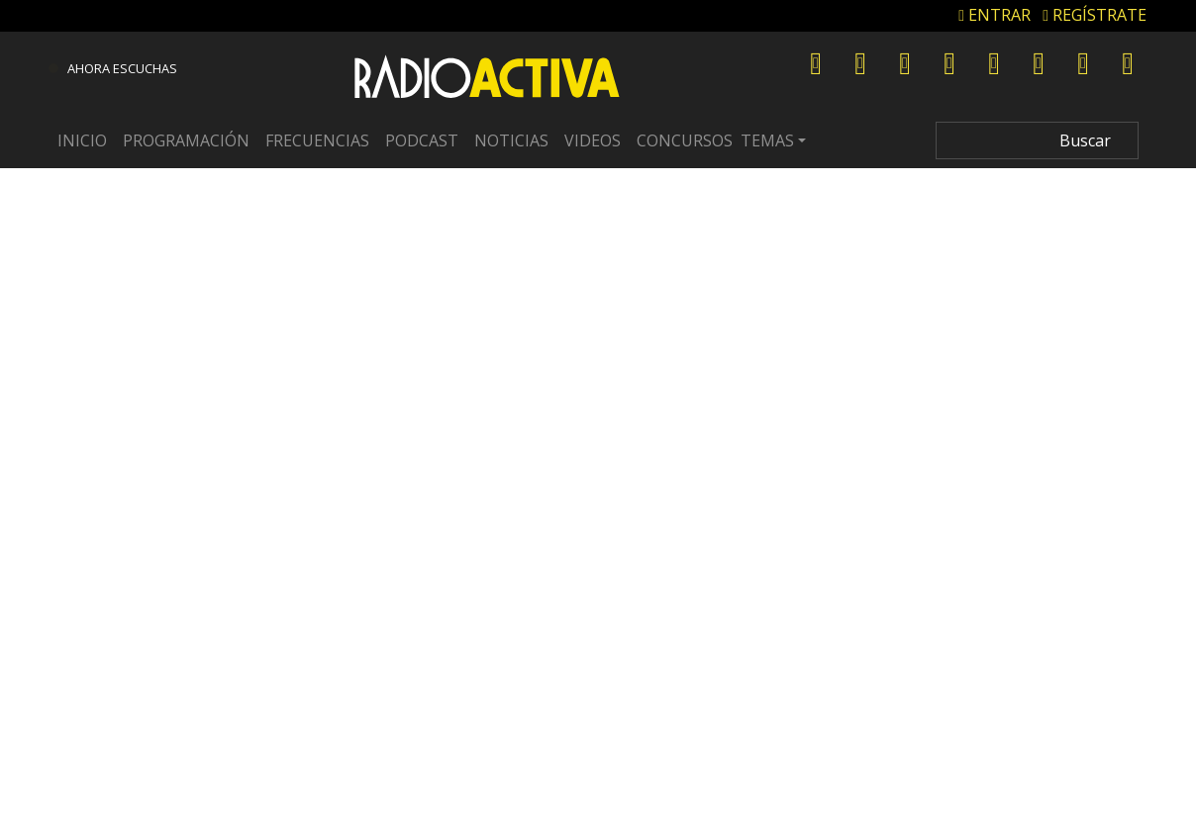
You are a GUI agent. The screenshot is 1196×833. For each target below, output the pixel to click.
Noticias (511, 140)
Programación (186, 140)
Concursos (685, 140)
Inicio (82, 140)
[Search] (1037, 140)
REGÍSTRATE (1094, 15)
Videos (592, 140)
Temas (767, 140)
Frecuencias (317, 140)
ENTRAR (994, 15)
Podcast (421, 140)
